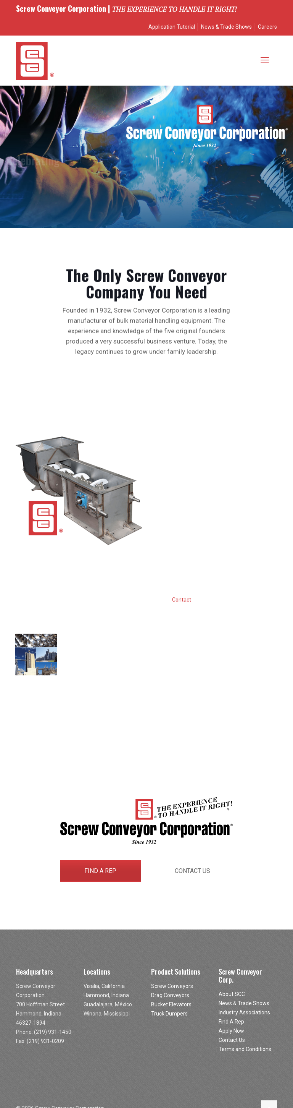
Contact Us (232, 1040)
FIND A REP (100, 870)
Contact (181, 600)
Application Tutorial (171, 27)
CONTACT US (192, 870)
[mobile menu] (264, 60)
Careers (267, 27)
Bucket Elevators (171, 1004)
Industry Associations (244, 1012)
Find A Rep (231, 1022)
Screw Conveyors (172, 986)
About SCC (232, 994)
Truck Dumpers (169, 1014)
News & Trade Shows (226, 27)
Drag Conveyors (170, 995)
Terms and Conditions (245, 1049)
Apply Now (231, 1031)
